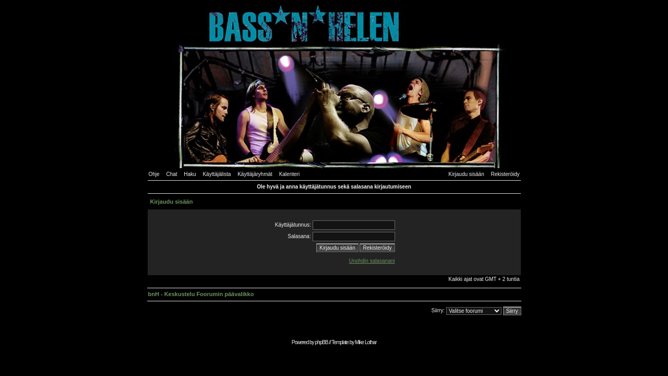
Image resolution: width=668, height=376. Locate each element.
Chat (171, 174)
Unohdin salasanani (372, 261)
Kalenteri (289, 174)
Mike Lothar (365, 342)
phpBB (321, 342)
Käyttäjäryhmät (254, 174)
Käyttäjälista (216, 174)
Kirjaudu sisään (466, 174)
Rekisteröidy (505, 174)
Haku (190, 174)
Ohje (154, 174)
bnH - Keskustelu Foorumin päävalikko (201, 294)
